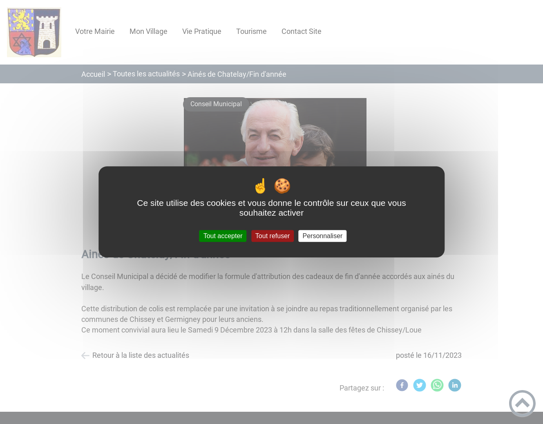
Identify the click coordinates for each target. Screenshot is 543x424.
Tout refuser (272, 235)
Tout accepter (223, 235)
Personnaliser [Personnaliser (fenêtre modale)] (323, 235)
